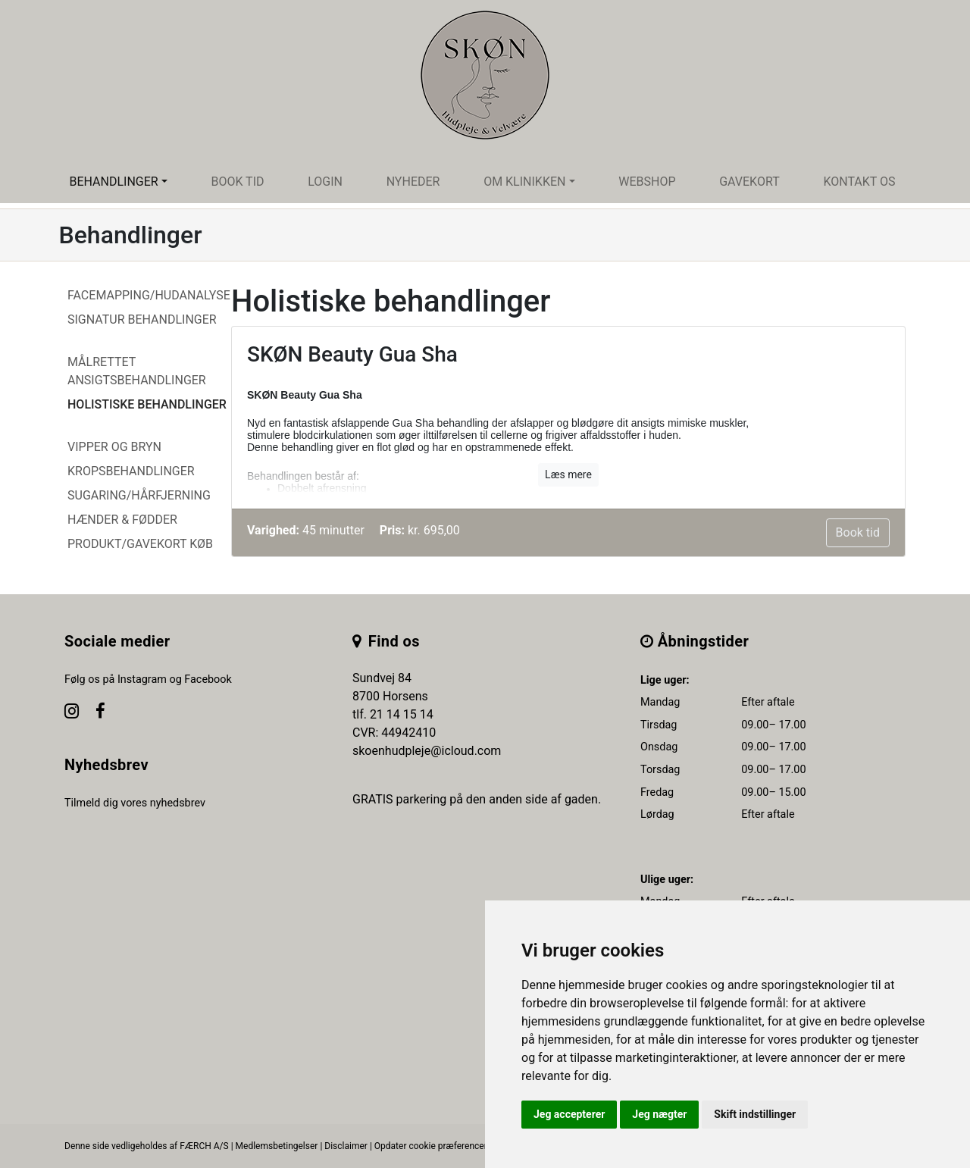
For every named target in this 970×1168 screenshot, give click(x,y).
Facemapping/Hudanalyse (148, 295)
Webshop (646, 181)
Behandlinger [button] (113, 181)
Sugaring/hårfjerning (139, 495)
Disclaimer (346, 1146)
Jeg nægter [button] (659, 1114)
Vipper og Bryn (114, 447)
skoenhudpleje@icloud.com (426, 751)
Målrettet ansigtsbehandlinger (136, 371)
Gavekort (749, 181)
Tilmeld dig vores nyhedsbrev (134, 803)
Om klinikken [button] (524, 181)
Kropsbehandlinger (131, 471)
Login (325, 181)
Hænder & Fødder (122, 519)
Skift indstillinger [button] (755, 1114)
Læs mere (568, 474)
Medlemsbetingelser (277, 1146)
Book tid (237, 181)
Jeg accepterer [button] (569, 1114)
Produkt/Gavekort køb (140, 544)
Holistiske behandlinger (147, 404)
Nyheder (413, 181)
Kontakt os (859, 181)
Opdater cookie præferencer (430, 1146)
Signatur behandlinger (142, 319)
